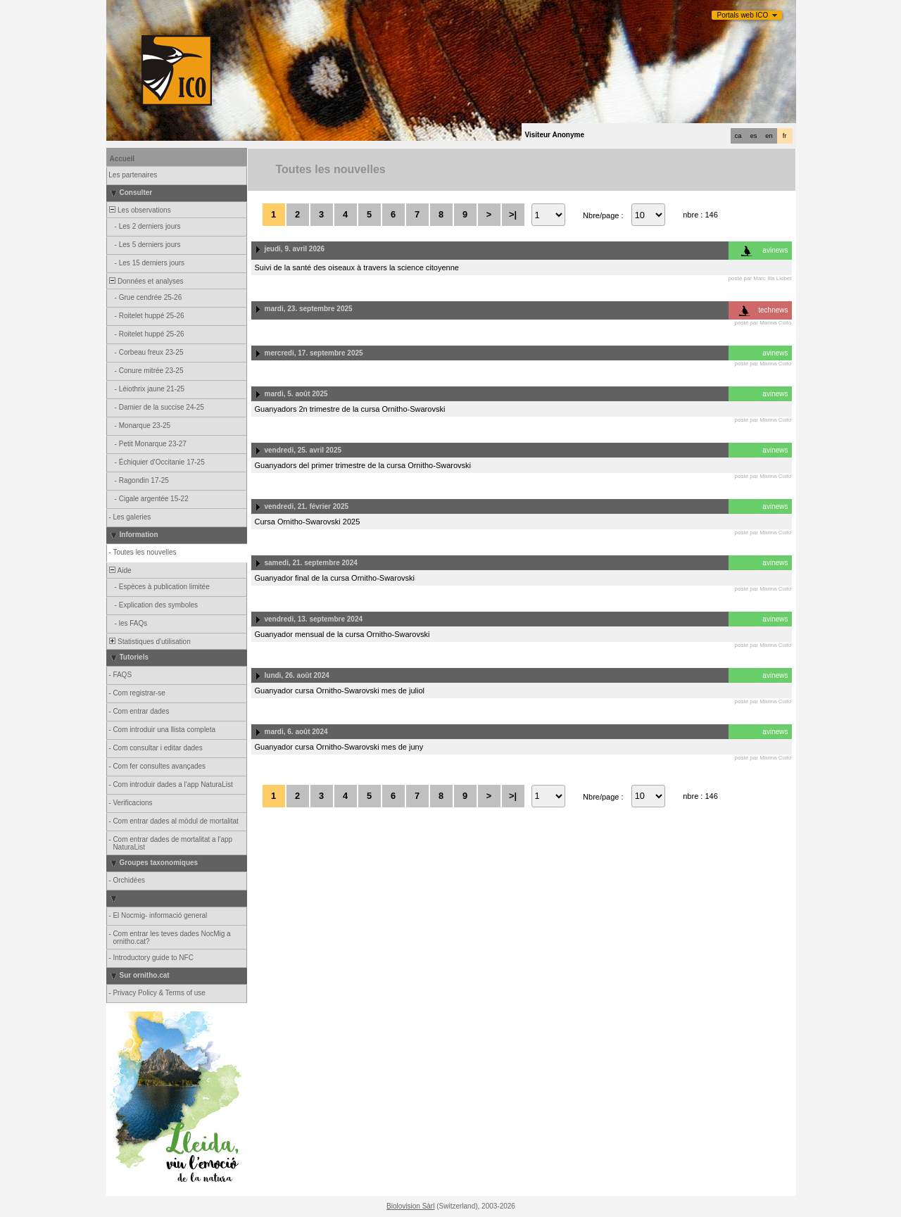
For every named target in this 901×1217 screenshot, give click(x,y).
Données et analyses (146, 281)
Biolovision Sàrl (410, 1206)
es (753, 135)
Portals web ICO (743, 15)
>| (513, 214)
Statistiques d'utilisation (149, 641)
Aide (120, 570)
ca (738, 135)
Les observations (139, 210)
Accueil (122, 159)
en (768, 135)
